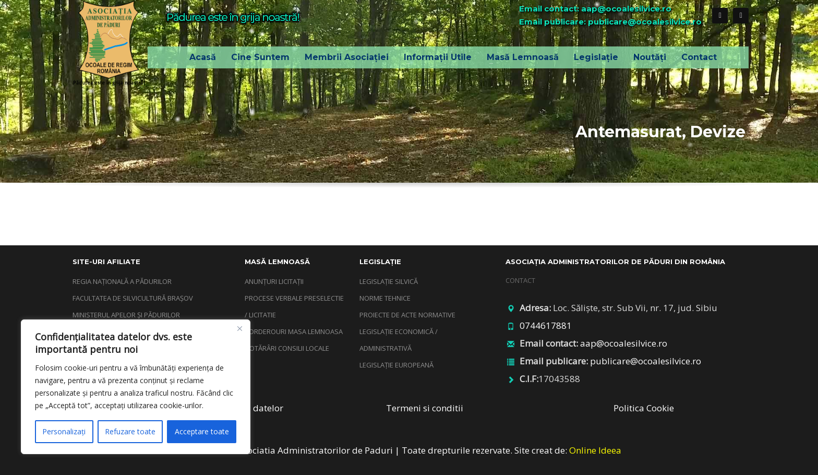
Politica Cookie (644, 408)
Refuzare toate (130, 431)
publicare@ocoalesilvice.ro (645, 361)
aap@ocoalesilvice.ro (623, 343)
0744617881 (546, 325)
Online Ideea (595, 450)
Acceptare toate (202, 431)
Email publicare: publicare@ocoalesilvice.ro (610, 22)
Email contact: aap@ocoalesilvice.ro (595, 9)
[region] (135, 386)
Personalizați (64, 431)
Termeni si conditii (424, 408)
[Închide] (239, 328)
